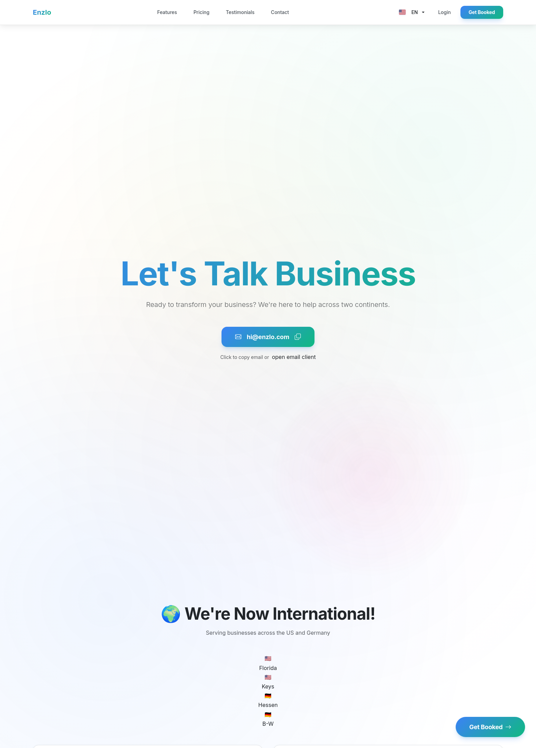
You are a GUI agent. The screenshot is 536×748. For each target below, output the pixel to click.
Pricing (201, 12)
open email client (294, 356)
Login (444, 12)
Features (167, 12)
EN (408, 12)
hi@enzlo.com (268, 336)
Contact (280, 12)
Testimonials (240, 12)
